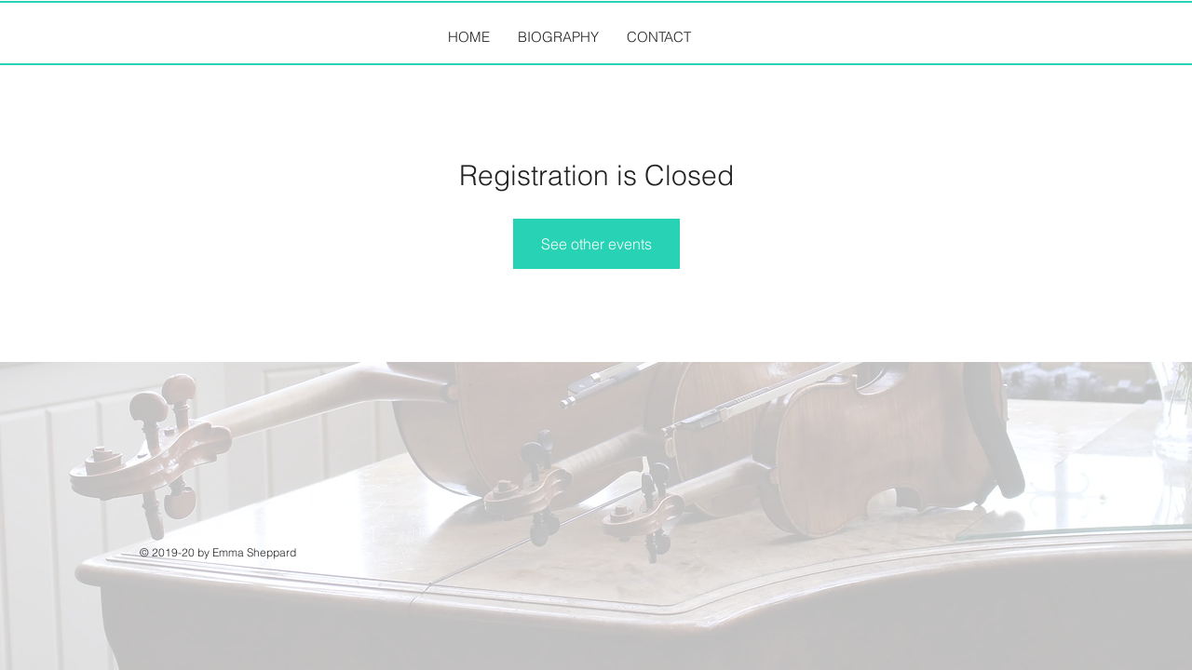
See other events (596, 243)
